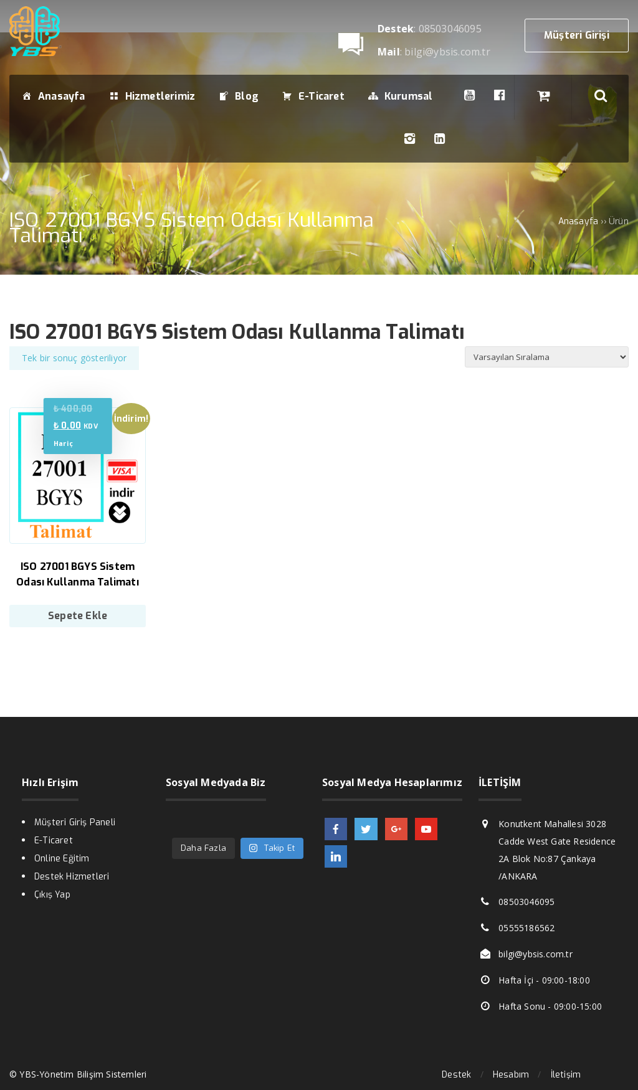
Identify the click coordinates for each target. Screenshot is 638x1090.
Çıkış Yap (52, 895)
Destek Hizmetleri (71, 877)
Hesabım (511, 1075)
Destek (456, 1075)
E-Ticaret (53, 840)
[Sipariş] (547, 356)
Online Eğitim (62, 859)
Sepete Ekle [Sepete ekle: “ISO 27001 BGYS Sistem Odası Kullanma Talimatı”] (77, 615)
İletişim (566, 1075)
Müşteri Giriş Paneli (74, 822)
